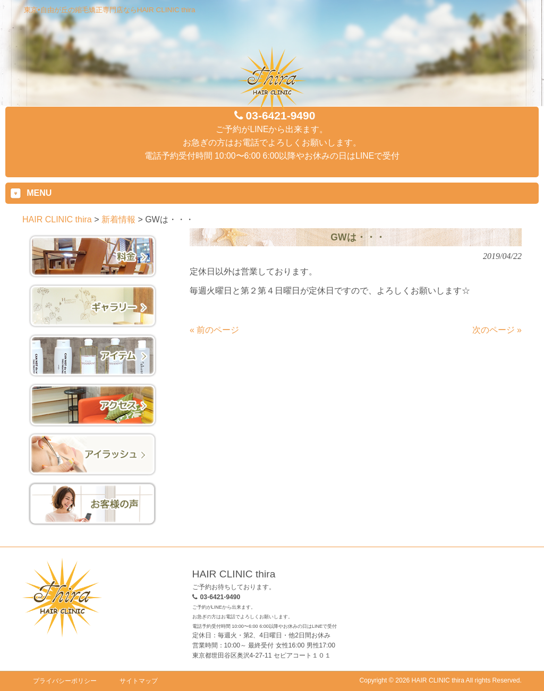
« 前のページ (214, 329)
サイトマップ (139, 681)
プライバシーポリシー (65, 681)
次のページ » (497, 329)
